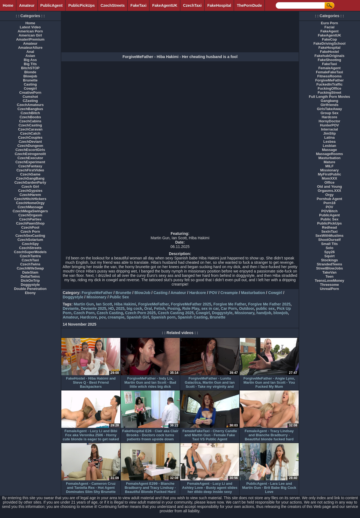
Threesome (329, 285)
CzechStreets (113, 5)
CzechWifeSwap (30, 268)
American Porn (30, 31)
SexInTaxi (329, 231)
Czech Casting (110, 313)
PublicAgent (51, 5)
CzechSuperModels (30, 252)
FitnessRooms (329, 76)
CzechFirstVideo (30, 170)
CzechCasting (30, 125)
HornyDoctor (329, 121)
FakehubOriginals (329, 56)
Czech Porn (84, 313)
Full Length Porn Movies (329, 97)
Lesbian (329, 146)
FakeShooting (329, 60)
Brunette (123, 292)
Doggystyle (73, 297)
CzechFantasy (30, 166)
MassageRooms (329, 154)
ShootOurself (329, 240)
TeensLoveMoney (329, 280)
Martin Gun (84, 304)
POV (213, 292)
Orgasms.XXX (329, 191)
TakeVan (329, 272)
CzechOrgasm (30, 215)
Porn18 (329, 203)
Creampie (229, 292)
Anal (30, 52)
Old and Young (329, 186)
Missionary (96, 297)
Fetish (159, 308)
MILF (329, 166)
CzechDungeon (30, 146)
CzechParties (30, 219)
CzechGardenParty (30, 182)
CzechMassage (30, 207)
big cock (134, 308)
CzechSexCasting (30, 236)
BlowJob (142, 292)
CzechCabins (30, 121)
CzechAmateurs (30, 105)
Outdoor (246, 308)
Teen (329, 276)
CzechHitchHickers (30, 199)
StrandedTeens (329, 264)
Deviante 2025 (93, 308)
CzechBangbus (30, 109)
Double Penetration (30, 289)
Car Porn (229, 308)
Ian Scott (104, 304)
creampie (116, 317)
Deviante (71, 308)
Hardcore (197, 292)
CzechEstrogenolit (30, 154)
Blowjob (30, 76)
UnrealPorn (329, 289)
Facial (330, 27)
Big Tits (30, 64)
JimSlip (329, 133)
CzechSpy (30, 244)
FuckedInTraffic (329, 84)
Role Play (190, 308)
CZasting (30, 101)
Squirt (329, 256)
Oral (148, 308)
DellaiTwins (30, 276)
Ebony (30, 293)
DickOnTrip (30, 280)
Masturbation (253, 292)
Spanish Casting (193, 317)
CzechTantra (30, 256)
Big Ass (30, 60)
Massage (329, 150)
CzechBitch (30, 113)
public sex (265, 308)
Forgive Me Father (229, 304)
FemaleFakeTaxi (329, 72)
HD (111, 308)
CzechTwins (30, 264)
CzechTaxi (192, 5)
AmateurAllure (30, 48)
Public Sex (119, 297)
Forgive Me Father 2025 (269, 304)
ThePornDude (249, 5)
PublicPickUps (81, 5)
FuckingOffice (329, 88)
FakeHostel (329, 52)
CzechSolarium (30, 240)
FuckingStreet (329, 92)
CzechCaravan (30, 129)
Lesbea (329, 142)
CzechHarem (30, 195)
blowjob (280, 313)
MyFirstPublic (329, 174)
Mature (329, 162)
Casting (160, 292)
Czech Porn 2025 (140, 313)
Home (8, 5)
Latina (329, 137)
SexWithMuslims (329, 236)
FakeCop (329, 39)
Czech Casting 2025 (176, 313)
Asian (30, 56)
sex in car (210, 308)
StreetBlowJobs (329, 268)
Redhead (329, 227)
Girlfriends (329, 105)
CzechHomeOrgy (30, 203)
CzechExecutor (30, 158)
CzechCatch (30, 133)
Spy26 (329, 252)
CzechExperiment (30, 162)
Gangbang (329, 101)
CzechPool (30, 227)
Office (330, 182)
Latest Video (30, 27)
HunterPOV (329, 125)
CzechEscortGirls (30, 150)
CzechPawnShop (30, 223)
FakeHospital (219, 5)
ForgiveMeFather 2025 (191, 304)
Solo (329, 248)
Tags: (68, 304)
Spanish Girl (138, 317)
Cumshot (30, 97)
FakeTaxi (138, 5)
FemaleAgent (329, 68)
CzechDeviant (30, 142)
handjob (263, 313)
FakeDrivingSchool (329, 43)
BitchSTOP (30, 68)
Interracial (329, 129)
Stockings (329, 260)
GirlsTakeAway (329, 109)
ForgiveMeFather (97, 292)
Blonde (30, 72)
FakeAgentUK (164, 5)
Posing (173, 308)
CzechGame (30, 174)
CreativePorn (30, 92)
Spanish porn (163, 317)
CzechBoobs (30, 117)
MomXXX (329, 178)
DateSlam (30, 272)
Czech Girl (30, 186)
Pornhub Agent (329, 199)
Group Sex (329, 113)
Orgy (329, 195)
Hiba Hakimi (125, 304)
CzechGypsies (30, 191)
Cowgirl (275, 292)
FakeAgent (329, 31)
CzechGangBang (30, 178)
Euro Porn (329, 23)
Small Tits (329, 244)
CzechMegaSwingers (30, 211)
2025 (120, 308)
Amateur (27, 5)
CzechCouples (30, 137)
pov (102, 317)
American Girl (30, 35)
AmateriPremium (30, 39)
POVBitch (329, 211)
